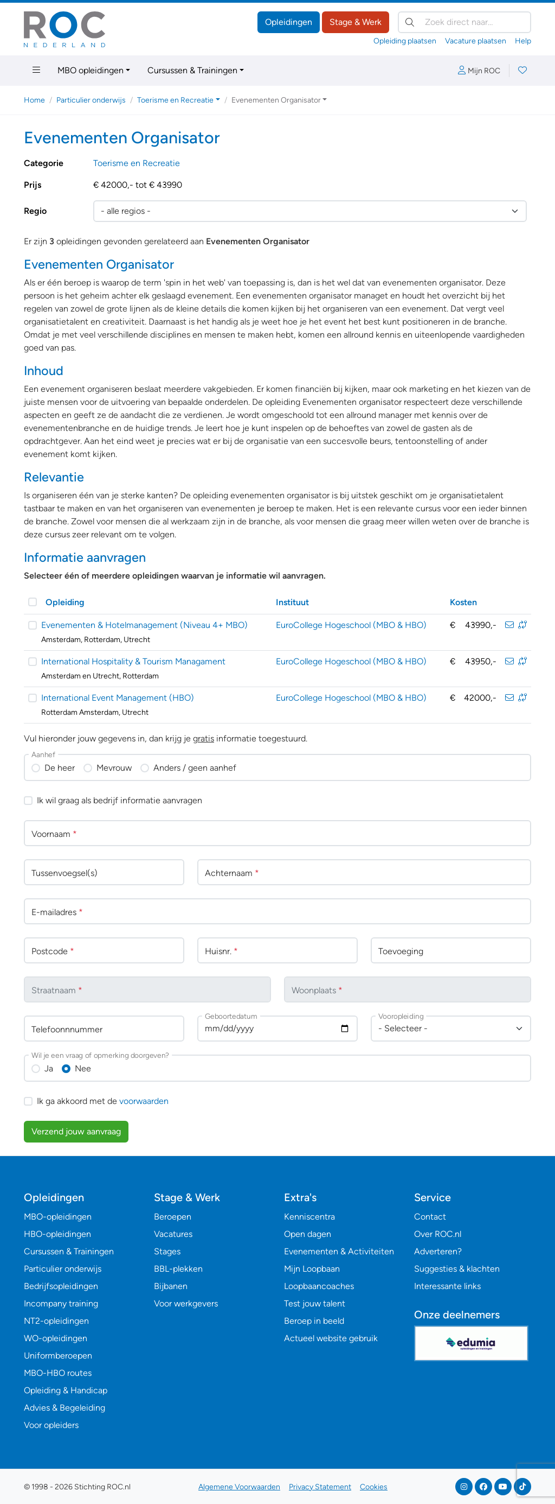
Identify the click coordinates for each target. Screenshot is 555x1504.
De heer (59, 768)
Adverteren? (438, 1251)
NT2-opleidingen (56, 1321)
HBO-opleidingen (57, 1234)
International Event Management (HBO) (117, 698)
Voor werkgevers (186, 1303)
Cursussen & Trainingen (192, 70)
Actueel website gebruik (331, 1338)
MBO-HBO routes (58, 1373)
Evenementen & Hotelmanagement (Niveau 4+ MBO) (144, 625)
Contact (430, 1216)
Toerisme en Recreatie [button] (175, 100)
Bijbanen (171, 1286)
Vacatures (173, 1234)
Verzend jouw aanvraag (76, 1131)
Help (523, 41)
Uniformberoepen (58, 1355)
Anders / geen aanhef (194, 768)
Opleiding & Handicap (65, 1390)
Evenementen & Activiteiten (339, 1251)
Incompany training (61, 1303)
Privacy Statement (320, 1487)
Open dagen (307, 1234)
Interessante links (447, 1286)
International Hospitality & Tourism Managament (133, 661)
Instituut (292, 602)
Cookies (374, 1487)
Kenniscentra (309, 1216)
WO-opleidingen (55, 1338)
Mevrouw (114, 768)
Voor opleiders (51, 1425)
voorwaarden (144, 1101)
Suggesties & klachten (457, 1269)
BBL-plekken (178, 1269)
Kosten (463, 602)
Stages (167, 1251)
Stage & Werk (356, 22)
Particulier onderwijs (91, 100)
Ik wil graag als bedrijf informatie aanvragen (119, 800)
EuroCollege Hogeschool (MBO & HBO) (351, 625)
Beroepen (172, 1216)
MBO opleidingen (90, 70)
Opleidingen (288, 22)
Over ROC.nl (437, 1234)
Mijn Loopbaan (312, 1269)
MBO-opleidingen (58, 1216)
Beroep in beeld (314, 1321)
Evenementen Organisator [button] (276, 100)
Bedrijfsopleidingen (61, 1286)
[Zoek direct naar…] (464, 22)
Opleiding (65, 602)
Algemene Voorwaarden (239, 1487)
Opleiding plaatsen (404, 41)
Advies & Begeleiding (64, 1408)
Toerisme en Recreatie (136, 163)
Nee (83, 1068)
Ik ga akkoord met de (103, 1101)
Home (34, 100)
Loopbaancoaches (319, 1286)
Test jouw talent (314, 1303)
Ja (48, 1068)
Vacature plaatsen (475, 41)
